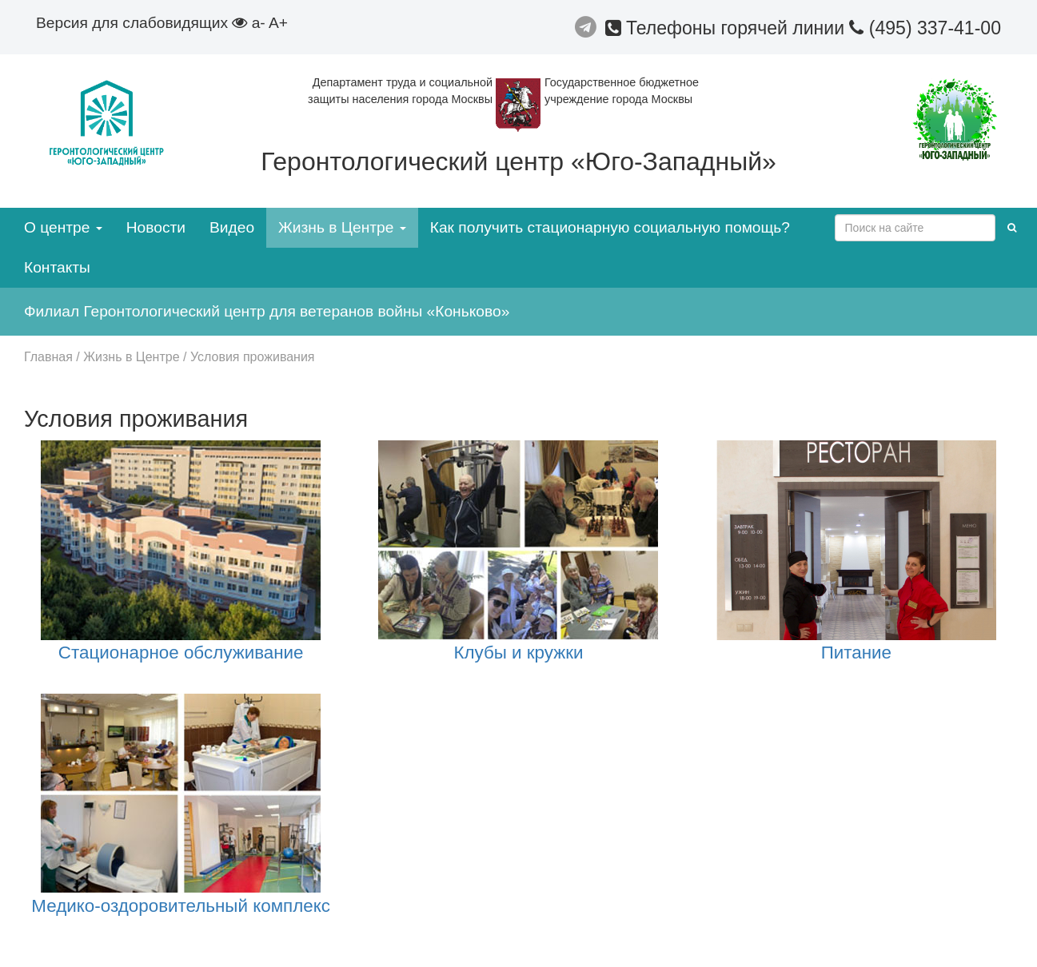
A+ (278, 22)
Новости (155, 227)
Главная (48, 357)
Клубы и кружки (518, 653)
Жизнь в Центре (342, 227)
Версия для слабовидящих (141, 22)
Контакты (57, 267)
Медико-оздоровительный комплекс (180, 906)
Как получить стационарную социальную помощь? (610, 227)
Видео (231, 227)
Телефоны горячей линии (727, 28)
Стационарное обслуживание (181, 653)
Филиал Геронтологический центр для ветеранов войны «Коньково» (266, 311)
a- (258, 22)
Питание (856, 653)
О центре (63, 227)
